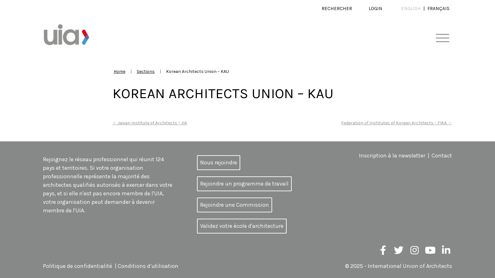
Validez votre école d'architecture (241, 225)
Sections (146, 71)
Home (119, 71)
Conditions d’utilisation (148, 266)
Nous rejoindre (218, 162)
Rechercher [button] (337, 8)
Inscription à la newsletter (392, 155)
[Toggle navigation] (442, 38)
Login (375, 8)
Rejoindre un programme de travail (244, 183)
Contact (442, 155)
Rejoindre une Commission (234, 204)
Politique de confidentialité (77, 266)
